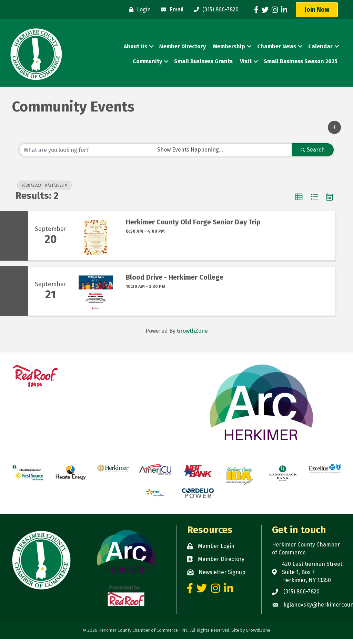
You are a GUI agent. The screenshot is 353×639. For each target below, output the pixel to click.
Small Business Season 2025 (300, 61)
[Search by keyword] (86, 149)
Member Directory (182, 46)
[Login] (138, 9)
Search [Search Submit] (313, 149)
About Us (135, 46)
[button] (317, 9)
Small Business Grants (203, 61)
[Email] (170, 9)
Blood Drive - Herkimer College (174, 277)
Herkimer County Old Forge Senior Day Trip (193, 222)
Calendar (320, 46)
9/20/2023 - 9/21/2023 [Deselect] (44, 185)
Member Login (216, 546)
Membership (229, 46)
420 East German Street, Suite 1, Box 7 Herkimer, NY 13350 (313, 572)
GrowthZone (192, 331)
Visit (246, 61)
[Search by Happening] (222, 149)
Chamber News (276, 46)
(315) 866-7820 (301, 591)
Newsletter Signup (222, 572)
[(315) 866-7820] (214, 9)
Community (147, 61)
